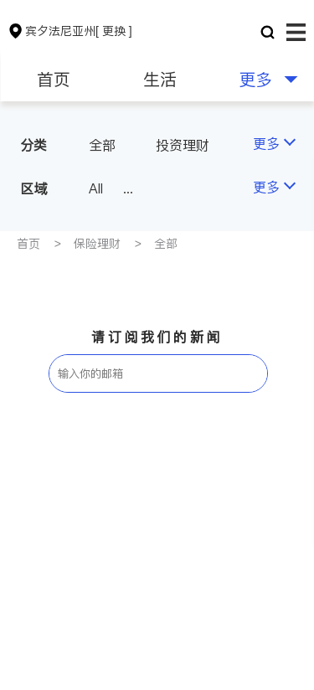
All (96, 188)
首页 (53, 79)
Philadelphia (179, 188)
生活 (160, 79)
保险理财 (97, 243)
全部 (102, 145)
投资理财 (182, 145)
